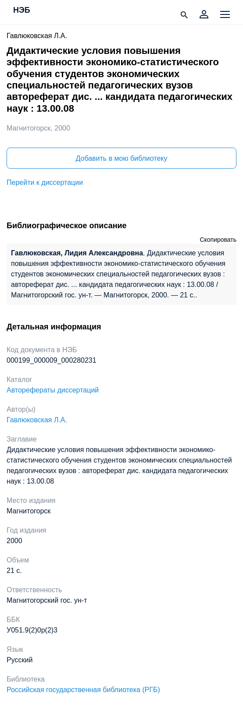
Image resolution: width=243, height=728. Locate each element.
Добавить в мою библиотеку (121, 158)
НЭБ (21, 10)
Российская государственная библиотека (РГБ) (83, 689)
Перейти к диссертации (45, 182)
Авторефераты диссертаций (53, 390)
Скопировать (218, 239)
